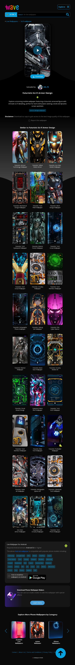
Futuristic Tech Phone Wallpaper (55, 531)
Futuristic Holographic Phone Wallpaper (20, 328)
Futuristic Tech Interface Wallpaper (55, 287)
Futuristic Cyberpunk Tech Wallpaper (55, 490)
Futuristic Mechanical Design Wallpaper (20, 206)
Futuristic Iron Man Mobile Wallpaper (55, 166)
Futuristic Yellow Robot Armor (37, 166)
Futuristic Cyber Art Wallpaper (20, 490)
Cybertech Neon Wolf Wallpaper (37, 409)
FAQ (55, 652)
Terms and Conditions (34, 652)
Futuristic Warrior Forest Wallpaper (37, 247)
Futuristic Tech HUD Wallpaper (55, 409)
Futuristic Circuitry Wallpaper (37, 287)
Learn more (37, 603)
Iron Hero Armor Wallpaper (20, 531)
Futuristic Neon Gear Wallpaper (37, 369)
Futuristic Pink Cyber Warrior (55, 328)
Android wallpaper (21, 551)
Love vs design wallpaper (37, 110)
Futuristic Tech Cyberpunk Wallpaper (20, 247)
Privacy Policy (47, 652)
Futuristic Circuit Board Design (20, 409)
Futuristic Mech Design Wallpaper (55, 206)
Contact (14, 652)
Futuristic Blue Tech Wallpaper (37, 450)
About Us (22, 652)
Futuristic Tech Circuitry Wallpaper (37, 531)
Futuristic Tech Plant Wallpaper (37, 206)
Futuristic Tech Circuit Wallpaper (55, 247)
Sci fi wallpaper (26, 21)
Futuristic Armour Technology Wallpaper (20, 166)
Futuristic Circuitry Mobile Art (55, 369)
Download (37, 76)
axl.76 (43, 87)
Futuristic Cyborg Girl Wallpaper (37, 328)
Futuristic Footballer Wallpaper (55, 450)
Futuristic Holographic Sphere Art (37, 490)
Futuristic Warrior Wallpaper (20, 369)
